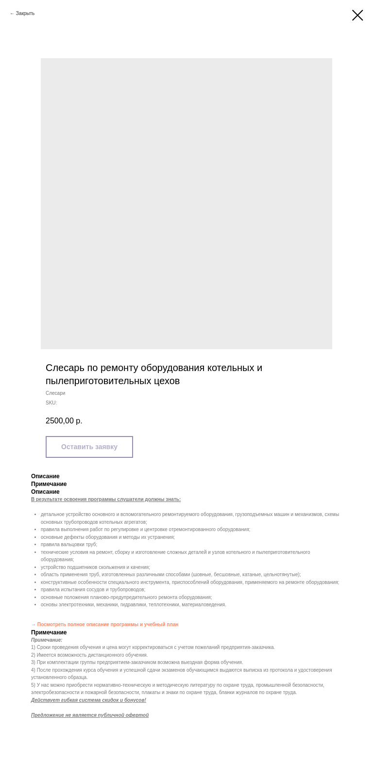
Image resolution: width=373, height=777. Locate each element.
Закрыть (25, 13)
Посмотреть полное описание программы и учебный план (108, 624)
